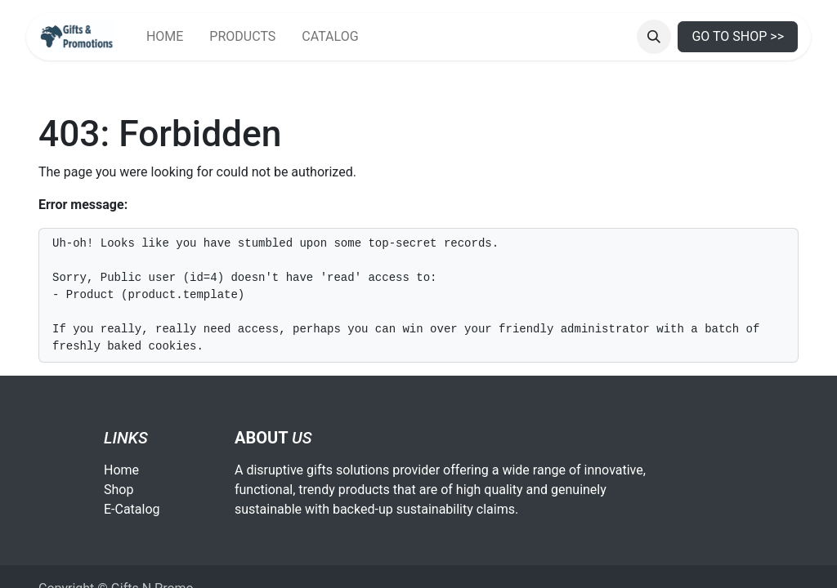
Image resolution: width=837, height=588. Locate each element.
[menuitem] (164, 36)
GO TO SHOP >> (738, 36)
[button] (654, 37)
